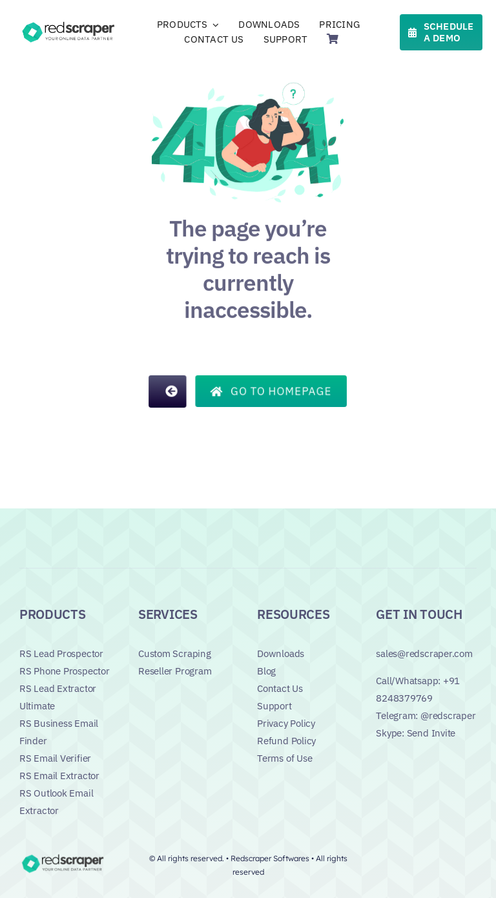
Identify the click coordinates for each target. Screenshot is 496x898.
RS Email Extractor (59, 775)
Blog (266, 671)
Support (274, 706)
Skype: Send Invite (415, 733)
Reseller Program (174, 671)
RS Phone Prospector (64, 671)
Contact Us (280, 688)
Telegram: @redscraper (425, 715)
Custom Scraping (174, 653)
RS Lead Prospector (61, 653)
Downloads (280, 653)
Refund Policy (286, 741)
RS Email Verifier (55, 758)
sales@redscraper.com (424, 653)
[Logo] (69, 24)
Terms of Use (284, 758)
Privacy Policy (286, 723)
